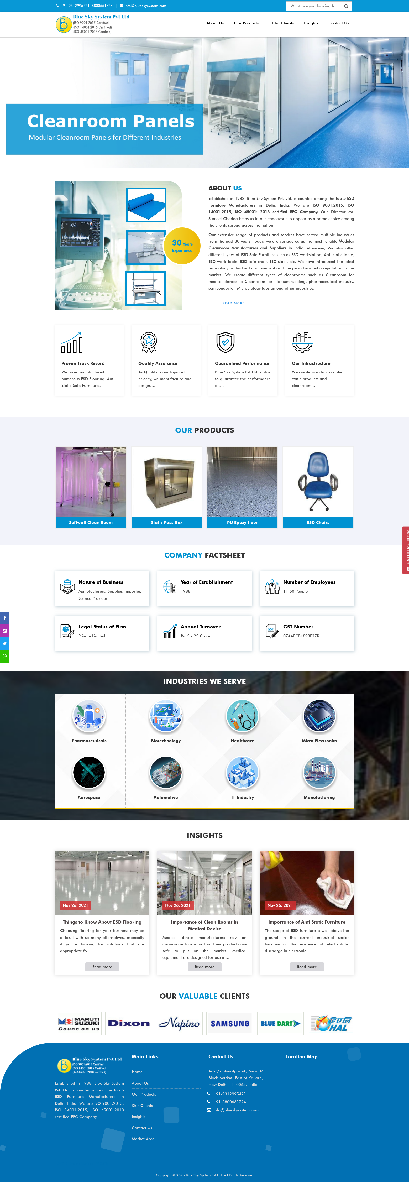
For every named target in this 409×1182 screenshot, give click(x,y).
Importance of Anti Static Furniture (306, 922)
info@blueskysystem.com (144, 5)
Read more (102, 967)
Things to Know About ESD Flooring (102, 922)
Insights (311, 22)
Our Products (248, 22)
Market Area (143, 1139)
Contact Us (338, 22)
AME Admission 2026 (82, 1163)
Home (137, 1072)
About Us (215, 22)
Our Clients (283, 22)
